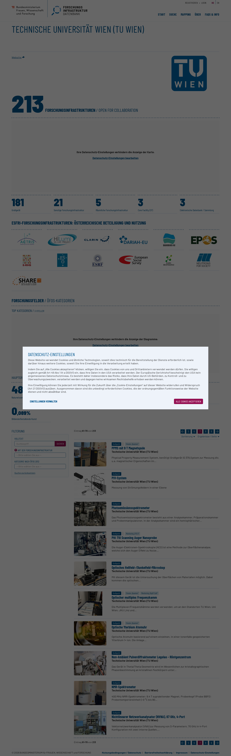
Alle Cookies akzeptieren (188, 401)
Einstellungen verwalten (43, 401)
